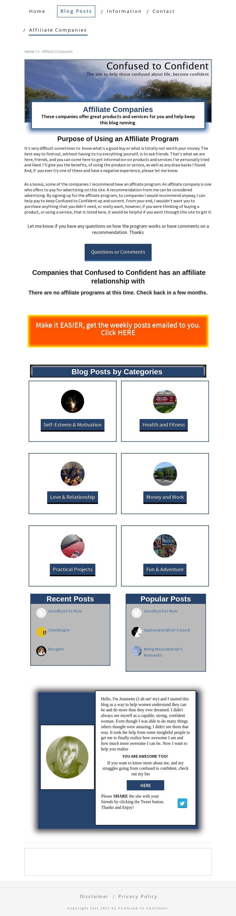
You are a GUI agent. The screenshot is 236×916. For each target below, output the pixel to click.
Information (124, 11)
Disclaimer (94, 896)
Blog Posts (76, 11)
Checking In (59, 630)
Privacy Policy (138, 896)
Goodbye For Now (65, 611)
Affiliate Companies (58, 30)
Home (37, 11)
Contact (164, 11)
